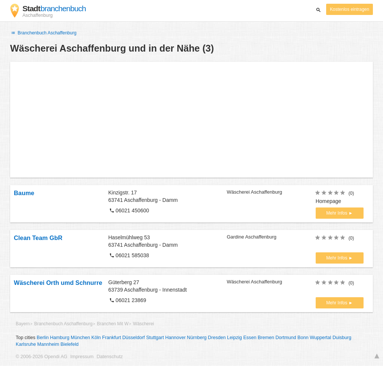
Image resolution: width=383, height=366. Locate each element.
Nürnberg (197, 337)
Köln (96, 337)
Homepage (328, 201)
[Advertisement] (191, 119)
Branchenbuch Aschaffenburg (43, 33)
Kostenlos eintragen (349, 9)
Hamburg (60, 337)
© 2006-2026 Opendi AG (41, 356)
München (80, 337)
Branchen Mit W (113, 323)
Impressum (82, 356)
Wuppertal (320, 337)
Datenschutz (109, 356)
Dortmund (286, 337)
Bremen (266, 337)
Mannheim (48, 344)
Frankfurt (111, 337)
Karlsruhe (26, 344)
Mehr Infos (337, 213)
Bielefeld (70, 344)
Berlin (43, 337)
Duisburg (342, 337)
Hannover (175, 337)
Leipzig (234, 337)
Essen (249, 337)
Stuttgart (155, 337)
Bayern (23, 323)
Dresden (217, 337)
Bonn (302, 337)
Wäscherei (143, 323)
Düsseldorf (133, 337)
